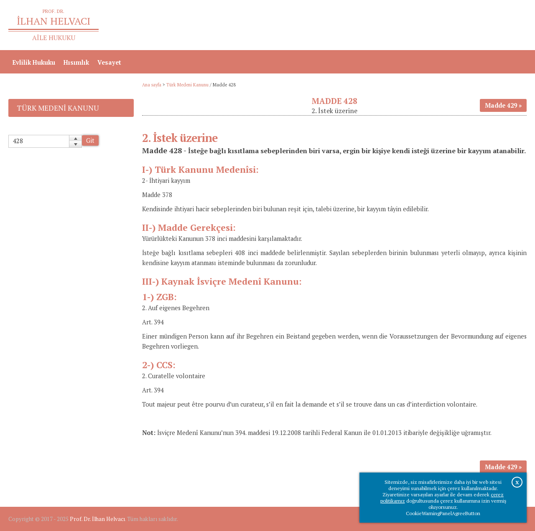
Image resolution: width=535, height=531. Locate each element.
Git (90, 140)
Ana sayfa (406, 25)
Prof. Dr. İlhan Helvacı (97, 519)
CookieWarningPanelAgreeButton (443, 513)
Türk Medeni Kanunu (187, 85)
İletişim (510, 25)
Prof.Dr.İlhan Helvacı (460, 25)
